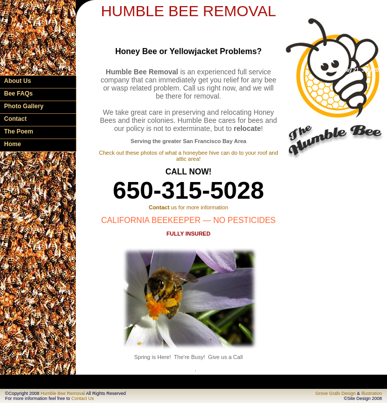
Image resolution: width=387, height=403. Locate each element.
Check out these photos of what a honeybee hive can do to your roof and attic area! (188, 156)
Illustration (371, 393)
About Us (17, 80)
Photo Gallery (24, 106)
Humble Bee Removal (62, 393)
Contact (15, 118)
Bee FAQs (18, 93)
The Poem (18, 131)
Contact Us (82, 398)
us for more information (188, 207)
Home (12, 144)
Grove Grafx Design (335, 393)
